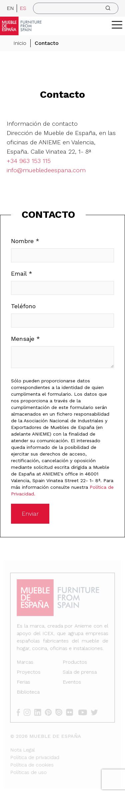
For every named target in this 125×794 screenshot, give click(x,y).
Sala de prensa (79, 673)
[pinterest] (50, 711)
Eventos (72, 682)
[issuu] (61, 711)
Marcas (26, 663)
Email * (21, 273)
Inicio (19, 43)
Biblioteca (29, 692)
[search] (75, 8)
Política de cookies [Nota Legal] (33, 762)
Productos (74, 663)
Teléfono (23, 306)
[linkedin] (40, 711)
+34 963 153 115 (29, 160)
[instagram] (30, 711)
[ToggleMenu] (117, 25)
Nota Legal (24, 748)
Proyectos (29, 673)
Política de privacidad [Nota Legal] (35, 755)
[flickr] (71, 711)
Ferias (24, 682)
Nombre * (25, 240)
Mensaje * (25, 338)
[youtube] (84, 711)
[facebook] (21, 711)
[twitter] (95, 711)
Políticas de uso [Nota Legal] (29, 770)
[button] (117, 25)
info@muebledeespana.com (46, 170)
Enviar (30, 513)
